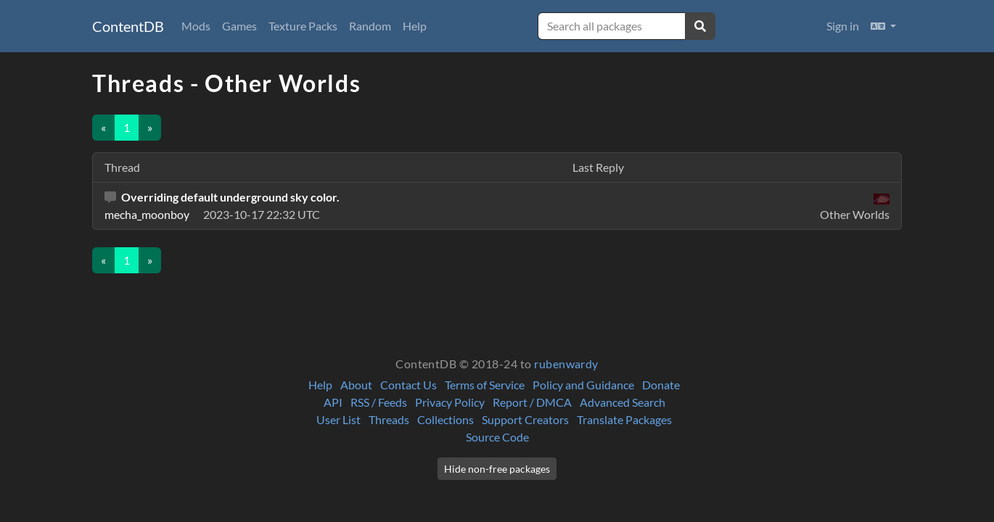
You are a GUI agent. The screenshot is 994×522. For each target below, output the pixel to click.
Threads (389, 419)
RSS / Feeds (378, 402)
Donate (661, 385)
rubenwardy (566, 363)
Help (415, 26)
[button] (883, 26)
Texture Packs (302, 26)
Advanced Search (622, 402)
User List (338, 419)
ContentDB (128, 26)
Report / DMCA (532, 402)
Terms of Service (485, 385)
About (356, 385)
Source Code (497, 437)
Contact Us (408, 385)
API (333, 402)
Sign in (842, 26)
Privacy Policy (450, 402)
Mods (195, 26)
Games (239, 26)
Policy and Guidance (583, 385)
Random (370, 26)
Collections (445, 419)
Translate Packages (624, 419)
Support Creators (525, 419)
